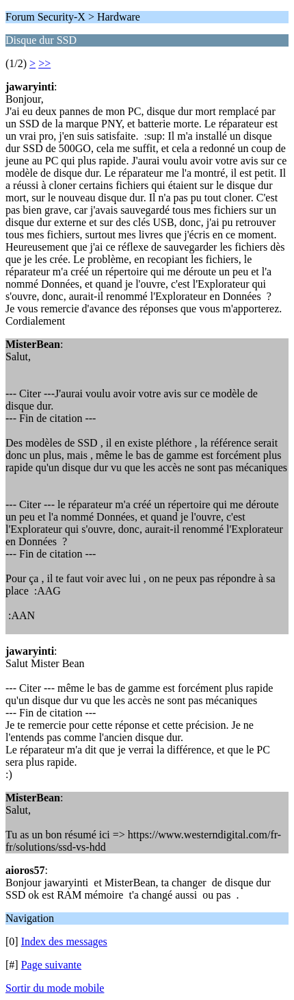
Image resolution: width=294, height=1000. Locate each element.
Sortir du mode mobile (54, 988)
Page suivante (51, 965)
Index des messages (64, 941)
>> (44, 63)
